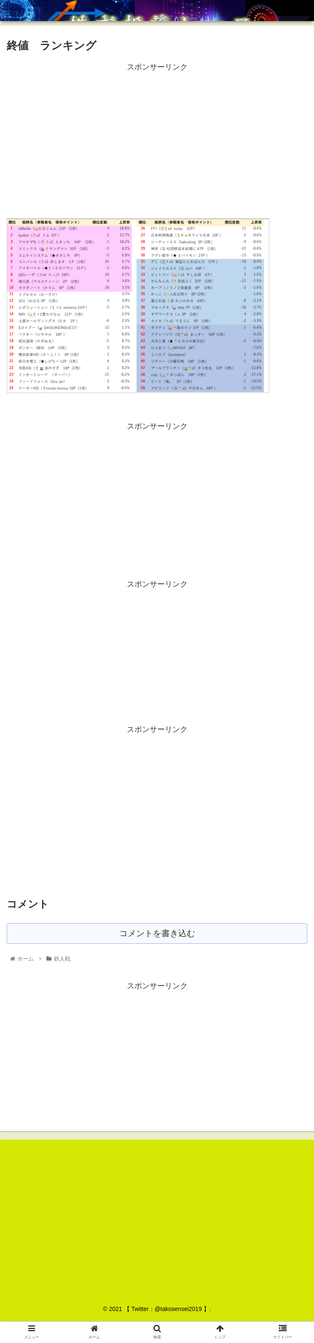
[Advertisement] (157, 133)
